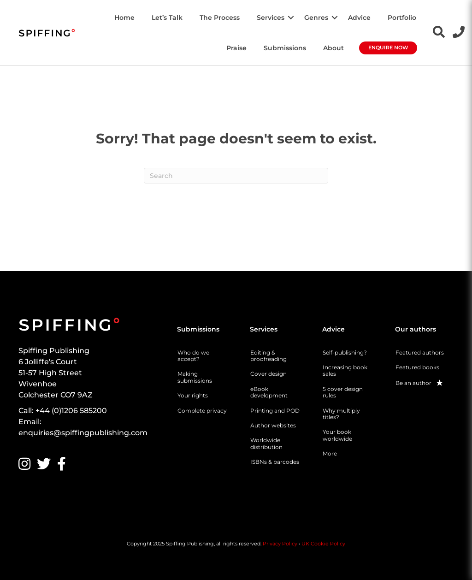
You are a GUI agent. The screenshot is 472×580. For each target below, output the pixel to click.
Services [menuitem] (270, 17)
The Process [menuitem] (220, 17)
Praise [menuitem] (236, 48)
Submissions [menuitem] (285, 48)
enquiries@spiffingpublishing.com (83, 432)
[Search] (236, 175)
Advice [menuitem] (359, 17)
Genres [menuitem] (316, 17)
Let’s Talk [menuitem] (167, 17)
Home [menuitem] (124, 17)
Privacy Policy (280, 543)
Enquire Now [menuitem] (388, 47)
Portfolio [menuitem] (402, 17)
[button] (290, 17)
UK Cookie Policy (323, 543)
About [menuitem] (333, 48)
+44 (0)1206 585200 (71, 410)
